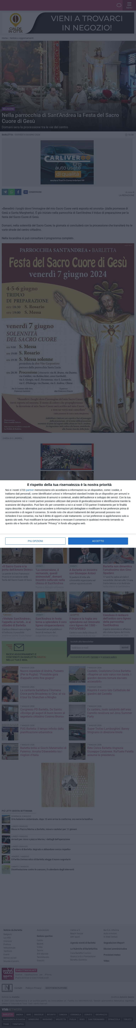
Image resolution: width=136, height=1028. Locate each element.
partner (30, 490)
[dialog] (68, 514)
